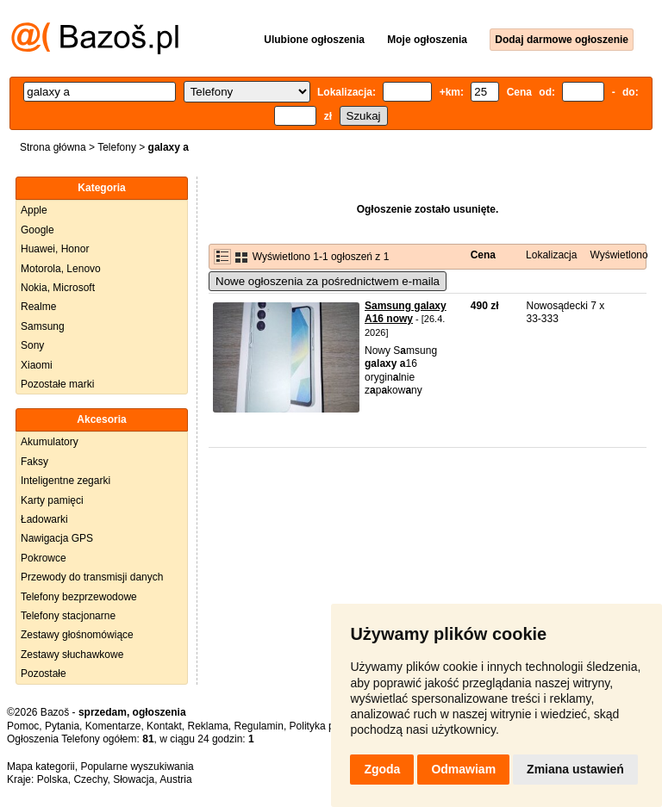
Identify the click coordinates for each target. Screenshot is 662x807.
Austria (175, 779)
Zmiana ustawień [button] (575, 769)
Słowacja (133, 779)
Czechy (90, 779)
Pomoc (23, 726)
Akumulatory (49, 442)
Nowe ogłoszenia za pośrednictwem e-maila (327, 281)
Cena (483, 255)
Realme (38, 307)
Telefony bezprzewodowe (79, 597)
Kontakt (164, 726)
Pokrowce (43, 558)
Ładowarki (44, 519)
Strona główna (53, 147)
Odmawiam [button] (463, 769)
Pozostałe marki (57, 384)
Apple (34, 210)
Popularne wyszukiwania (136, 766)
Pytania (62, 726)
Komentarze (113, 726)
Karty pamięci (52, 500)
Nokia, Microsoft (58, 288)
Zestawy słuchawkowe (72, 655)
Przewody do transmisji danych (92, 577)
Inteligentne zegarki (65, 481)
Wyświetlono (618, 255)
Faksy (34, 462)
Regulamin (259, 726)
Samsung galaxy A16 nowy (406, 313)
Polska (52, 779)
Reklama (207, 726)
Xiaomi (37, 365)
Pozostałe (43, 673)
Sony (32, 345)
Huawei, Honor (55, 249)
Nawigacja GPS (57, 538)
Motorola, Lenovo (61, 269)
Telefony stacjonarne (68, 616)
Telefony (116, 147)
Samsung (43, 326)
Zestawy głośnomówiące (77, 635)
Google (37, 230)
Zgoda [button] (382, 769)
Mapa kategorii (41, 766)
